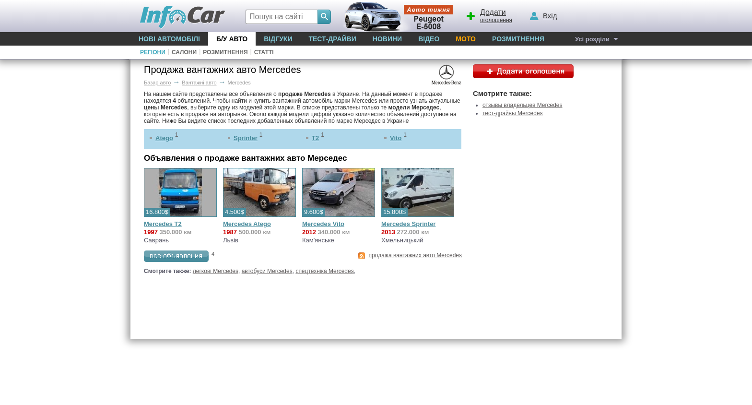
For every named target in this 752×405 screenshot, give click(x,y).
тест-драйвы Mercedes (512, 113)
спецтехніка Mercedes (324, 271)
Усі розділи (592, 39)
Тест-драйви (332, 39)
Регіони (152, 52)
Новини (387, 39)
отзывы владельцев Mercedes (522, 105)
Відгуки (278, 39)
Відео (428, 39)
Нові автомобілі (169, 39)
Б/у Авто (231, 39)
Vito (395, 138)
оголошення (489, 15)
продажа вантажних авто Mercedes (415, 255)
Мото (466, 39)
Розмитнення (518, 39)
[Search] (324, 17)
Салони (184, 52)
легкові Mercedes (215, 271)
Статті (264, 52)
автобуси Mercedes (267, 271)
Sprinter (246, 138)
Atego (164, 138)
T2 (315, 138)
